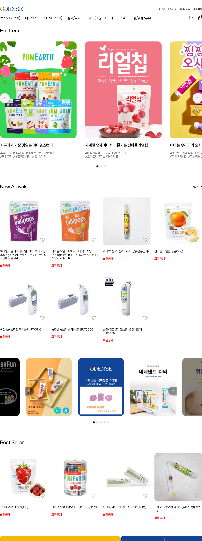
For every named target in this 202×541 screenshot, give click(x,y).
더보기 (197, 186)
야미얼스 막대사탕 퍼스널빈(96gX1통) (74, 507)
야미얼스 (31, 18)
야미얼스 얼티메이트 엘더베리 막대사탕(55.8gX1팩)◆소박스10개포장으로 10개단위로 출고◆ (23, 255)
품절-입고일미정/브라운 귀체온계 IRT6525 (122, 331)
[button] (4, 98)
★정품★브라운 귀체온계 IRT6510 (20, 329)
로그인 (161, 9)
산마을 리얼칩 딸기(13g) (14, 507)
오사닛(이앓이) (95, 18)
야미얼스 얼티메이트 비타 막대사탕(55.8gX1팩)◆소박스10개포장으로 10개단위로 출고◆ (74, 255)
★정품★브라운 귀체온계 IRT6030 (72, 329)
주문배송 (197, 9)
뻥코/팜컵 (73, 18)
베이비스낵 (118, 18)
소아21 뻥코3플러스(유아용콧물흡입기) (126, 251)
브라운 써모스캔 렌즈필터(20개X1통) (124, 507)
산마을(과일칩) (52, 18)
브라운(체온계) (10, 18)
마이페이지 (185, 9)
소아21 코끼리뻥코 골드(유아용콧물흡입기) (177, 509)
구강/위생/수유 (140, 18)
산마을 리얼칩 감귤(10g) (168, 251)
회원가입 (172, 9)
